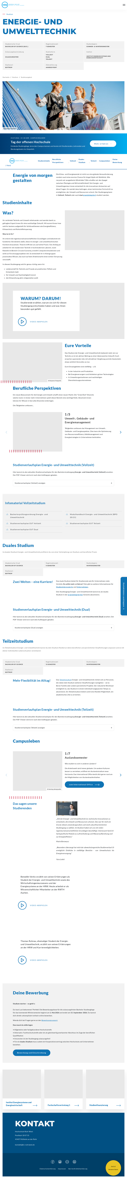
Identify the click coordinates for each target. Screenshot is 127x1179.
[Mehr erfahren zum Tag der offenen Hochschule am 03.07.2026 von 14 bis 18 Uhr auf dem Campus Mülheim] (63, 143)
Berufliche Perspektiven (57, 160)
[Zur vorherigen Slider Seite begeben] (6, 432)
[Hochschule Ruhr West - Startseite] (13, 5)
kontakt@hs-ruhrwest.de (25, 1145)
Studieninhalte (44, 161)
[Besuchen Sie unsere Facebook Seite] (52, 1162)
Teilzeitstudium (66, 680)
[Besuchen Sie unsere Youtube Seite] (67, 1162)
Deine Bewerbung (117, 160)
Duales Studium (82, 160)
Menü (8, 165)
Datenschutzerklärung (47, 1169)
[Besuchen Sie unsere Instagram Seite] (60, 1162)
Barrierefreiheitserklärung (77, 1169)
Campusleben (104, 161)
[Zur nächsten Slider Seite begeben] (120, 432)
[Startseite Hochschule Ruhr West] (19, 161)
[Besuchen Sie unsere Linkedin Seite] (74, 1162)
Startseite (6, 77)
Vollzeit (73, 161)
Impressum (62, 1169)
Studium (15, 77)
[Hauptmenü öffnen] (124, 4)
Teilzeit (94, 161)
